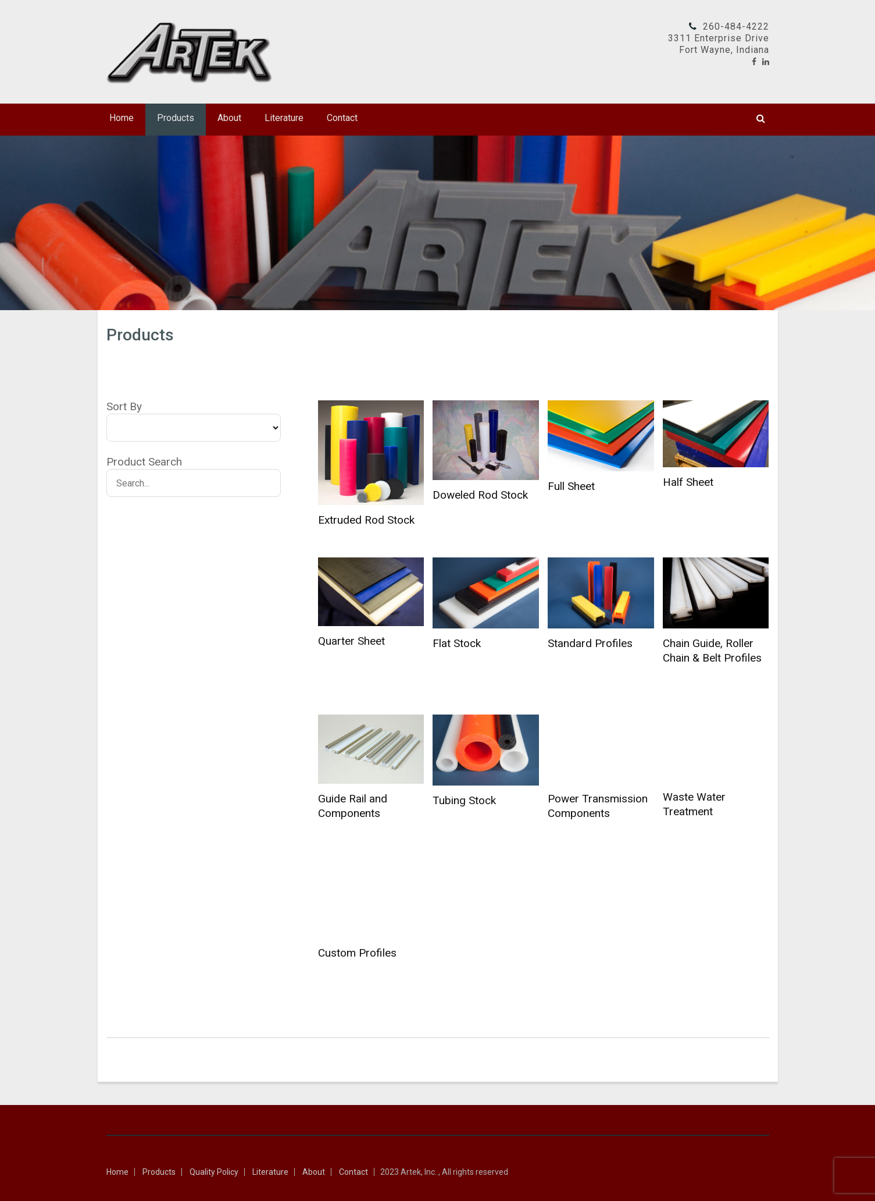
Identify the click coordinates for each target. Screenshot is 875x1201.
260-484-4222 (736, 26)
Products (175, 117)
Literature (284, 117)
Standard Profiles (590, 643)
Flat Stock (457, 643)
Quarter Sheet (351, 641)
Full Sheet (571, 486)
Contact (342, 117)
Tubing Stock (464, 800)
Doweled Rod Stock (480, 495)
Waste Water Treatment (694, 804)
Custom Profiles (357, 953)
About (229, 117)
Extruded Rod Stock (366, 520)
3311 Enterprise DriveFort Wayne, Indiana (718, 44)
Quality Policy (214, 1172)
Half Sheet (688, 482)
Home (121, 117)
